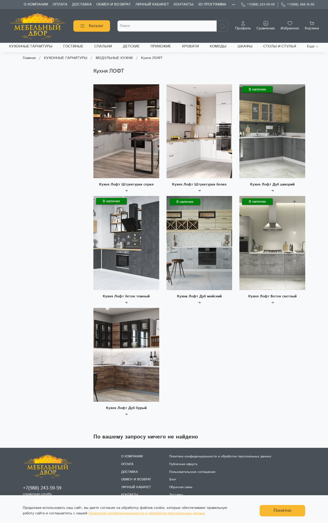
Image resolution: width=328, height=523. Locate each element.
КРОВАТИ (190, 46)
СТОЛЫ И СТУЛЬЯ (279, 46)
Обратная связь (180, 487)
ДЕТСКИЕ (131, 46)
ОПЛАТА (60, 4)
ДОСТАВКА (82, 4)
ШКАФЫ (245, 46)
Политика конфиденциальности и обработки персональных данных (220, 456)
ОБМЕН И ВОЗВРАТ (113, 4)
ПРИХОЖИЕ (161, 46)
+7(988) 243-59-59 (258, 4)
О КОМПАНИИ (36, 4)
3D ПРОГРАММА (212, 4)
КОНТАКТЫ (183, 4)
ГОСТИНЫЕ (73, 46)
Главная (29, 58)
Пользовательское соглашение (192, 472)
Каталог (92, 26)
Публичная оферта (183, 464)
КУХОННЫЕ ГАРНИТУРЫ (30, 46)
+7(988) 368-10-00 (297, 4)
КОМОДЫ (218, 46)
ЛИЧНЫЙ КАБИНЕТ (152, 4)
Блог (172, 479)
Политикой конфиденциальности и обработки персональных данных (146, 513)
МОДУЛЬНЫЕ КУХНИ (114, 58)
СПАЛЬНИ (103, 46)
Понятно (282, 510)
